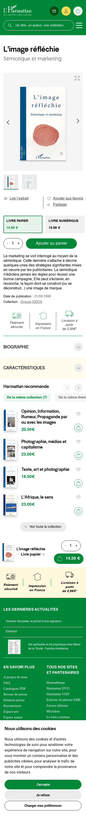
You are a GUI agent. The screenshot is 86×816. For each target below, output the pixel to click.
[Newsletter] (54, 11)
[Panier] (78, 11)
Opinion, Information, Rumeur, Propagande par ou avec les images (44, 417)
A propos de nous (15, 677)
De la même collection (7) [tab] (27, 397)
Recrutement (12, 706)
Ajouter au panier (51, 243)
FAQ (6, 683)
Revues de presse (15, 694)
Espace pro (11, 711)
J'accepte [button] (43, 784)
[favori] (78, 414)
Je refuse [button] (43, 795)
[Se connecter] (66, 11)
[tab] (22, 224)
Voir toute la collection (45, 526)
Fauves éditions (57, 705)
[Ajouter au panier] (78, 428)
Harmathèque (56, 682)
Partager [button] (57, 205)
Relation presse (14, 700)
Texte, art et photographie (45, 469)
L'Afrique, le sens (37, 497)
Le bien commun (58, 717)
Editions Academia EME (64, 700)
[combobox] (34, 554)
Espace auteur (13, 717)
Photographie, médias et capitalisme (43, 444)
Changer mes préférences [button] (42, 806)
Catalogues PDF (14, 688)
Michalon (53, 711)
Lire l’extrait (15, 198)
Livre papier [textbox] (31, 554)
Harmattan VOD (58, 694)
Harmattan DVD (58, 688)
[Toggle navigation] (79, 25)
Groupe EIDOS (31, 302)
